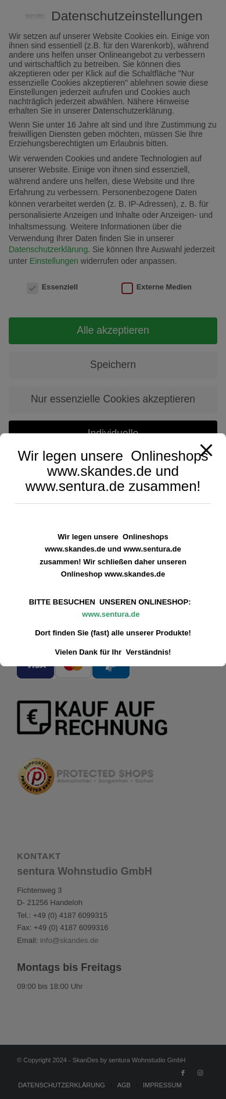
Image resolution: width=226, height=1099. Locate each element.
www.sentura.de (110, 614)
